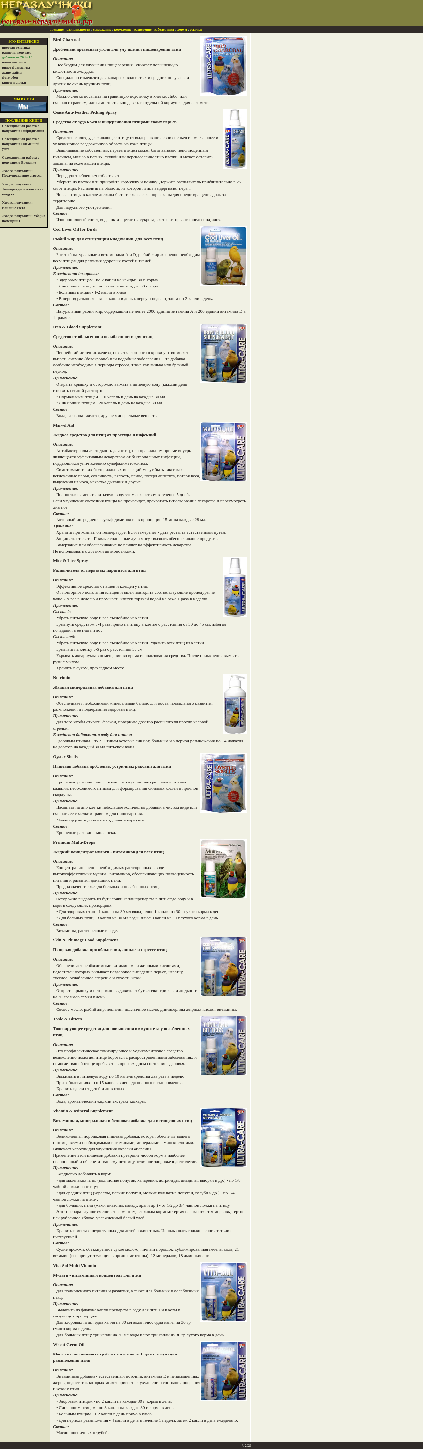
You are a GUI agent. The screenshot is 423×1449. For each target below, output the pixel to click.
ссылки (196, 29)
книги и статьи (14, 82)
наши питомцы (14, 62)
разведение (143, 29)
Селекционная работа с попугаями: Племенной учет (20, 144)
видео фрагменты (16, 67)
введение (57, 29)
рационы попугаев (17, 52)
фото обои (10, 77)
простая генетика (16, 47)
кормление (122, 29)
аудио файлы (12, 72)
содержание (102, 29)
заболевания (164, 29)
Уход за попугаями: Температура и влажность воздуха (22, 189)
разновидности (78, 29)
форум (182, 29)
